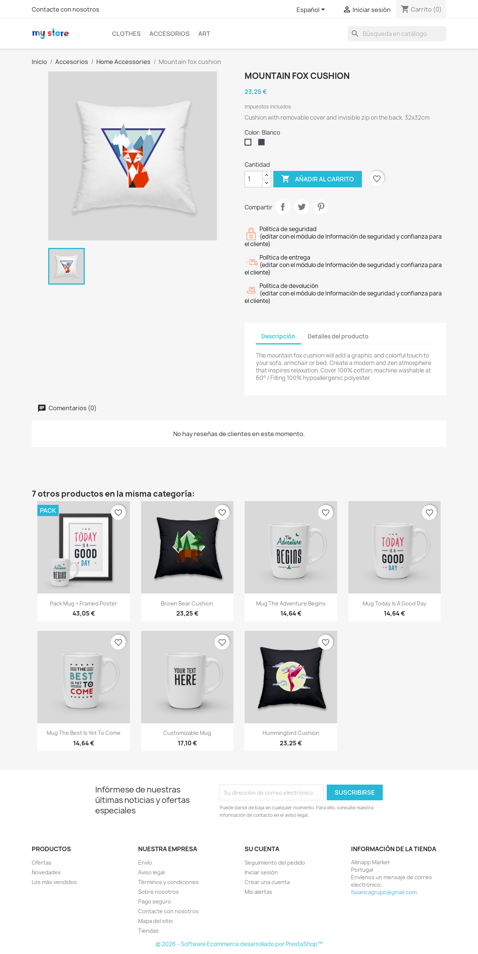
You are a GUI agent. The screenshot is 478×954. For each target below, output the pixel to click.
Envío (145, 862)
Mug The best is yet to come (84, 732)
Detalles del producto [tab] (338, 336)
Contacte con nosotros (65, 9)
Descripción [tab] (278, 336)
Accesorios (169, 34)
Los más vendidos (54, 882)
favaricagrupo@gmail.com (384, 892)
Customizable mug (187, 732)
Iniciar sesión (261, 872)
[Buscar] (397, 33)
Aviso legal (151, 872)
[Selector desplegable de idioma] (312, 10)
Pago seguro (154, 901)
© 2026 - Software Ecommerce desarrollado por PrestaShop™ (239, 944)
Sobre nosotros (158, 891)
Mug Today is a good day (394, 603)
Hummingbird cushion (291, 732)
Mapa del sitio (155, 920)
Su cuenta (262, 849)
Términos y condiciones (168, 882)
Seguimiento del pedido (275, 862)
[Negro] (263, 144)
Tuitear (301, 206)
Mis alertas (258, 891)
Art (204, 34)
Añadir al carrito (317, 179)
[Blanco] (249, 144)
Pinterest (320, 206)
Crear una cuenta (267, 882)
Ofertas (42, 862)
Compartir (282, 206)
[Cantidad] (254, 179)
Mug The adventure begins (291, 603)
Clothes (126, 34)
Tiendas (148, 930)
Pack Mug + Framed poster (83, 603)
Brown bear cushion (187, 603)
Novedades (46, 872)
